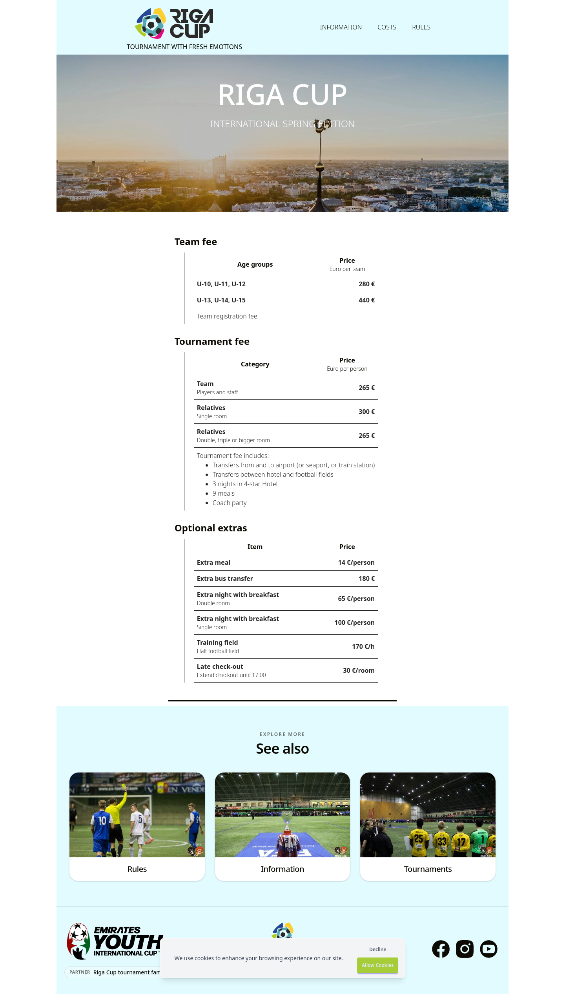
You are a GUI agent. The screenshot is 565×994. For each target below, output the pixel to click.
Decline (377, 949)
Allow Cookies (378, 965)
